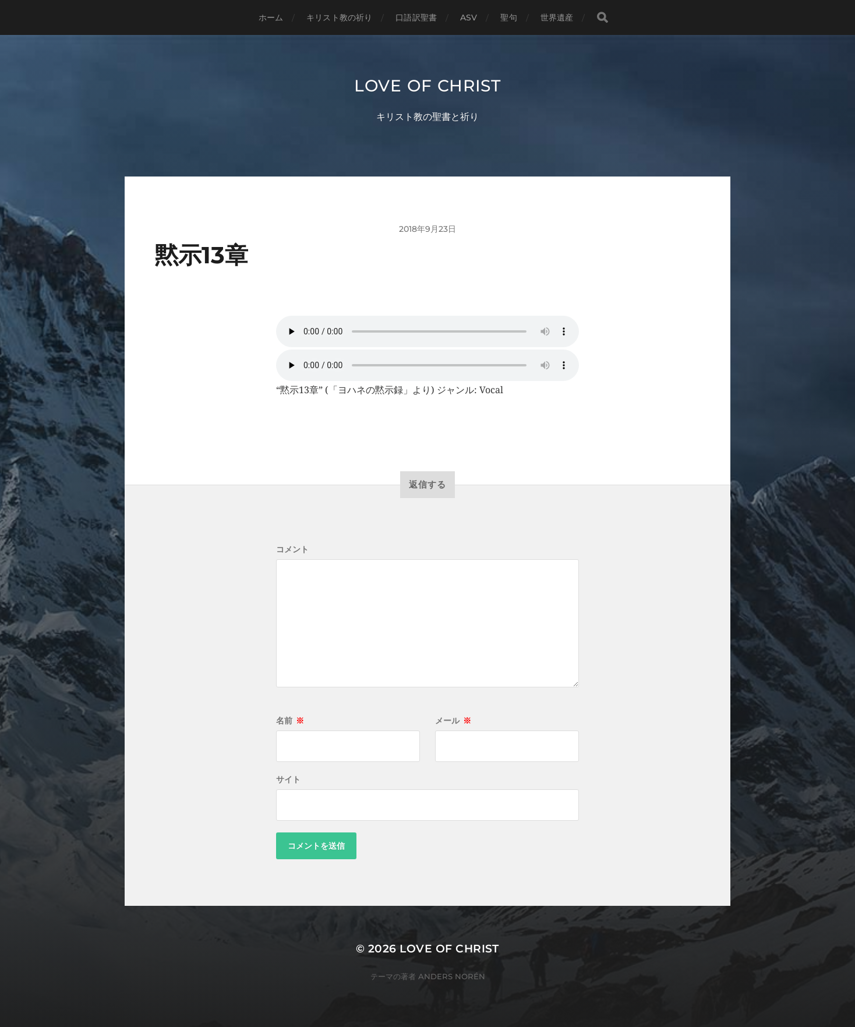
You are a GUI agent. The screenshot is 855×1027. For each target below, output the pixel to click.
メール (453, 720)
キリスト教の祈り (339, 17)
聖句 (508, 17)
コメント (292, 549)
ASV (468, 17)
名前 (290, 720)
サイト (288, 779)
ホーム (271, 17)
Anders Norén (451, 976)
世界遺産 (557, 17)
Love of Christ (427, 86)
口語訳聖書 (416, 17)
